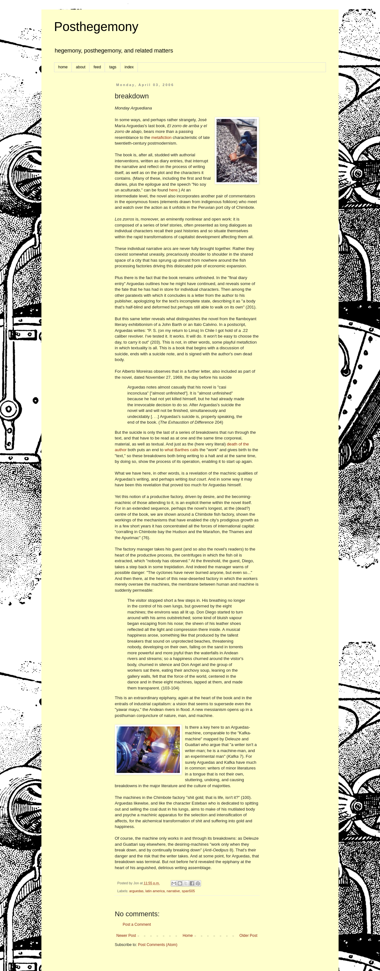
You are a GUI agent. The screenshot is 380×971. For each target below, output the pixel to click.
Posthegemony (96, 27)
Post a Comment (137, 924)
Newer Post (126, 935)
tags (112, 67)
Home (188, 935)
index (129, 67)
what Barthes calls (182, 449)
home (63, 67)
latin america (155, 891)
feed (97, 67)
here (173, 190)
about (80, 67)
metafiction (161, 137)
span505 (188, 891)
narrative (173, 891)
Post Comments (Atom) (157, 945)
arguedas (136, 891)
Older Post (248, 935)
